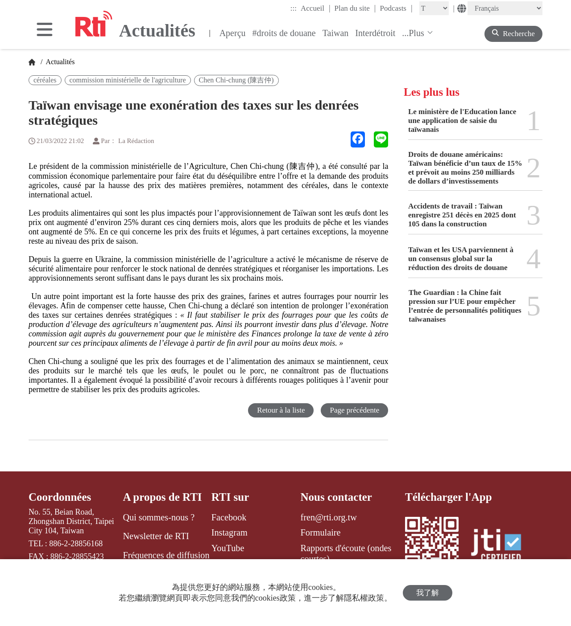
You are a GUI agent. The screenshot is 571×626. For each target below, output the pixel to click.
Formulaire (321, 532)
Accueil (315, 8)
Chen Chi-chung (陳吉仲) (236, 80)
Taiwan (336, 33)
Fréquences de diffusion (166, 555)
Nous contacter (336, 497)
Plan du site (355, 8)
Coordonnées (60, 497)
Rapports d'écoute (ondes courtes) (346, 553)
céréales (45, 80)
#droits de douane (284, 33)
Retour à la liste (281, 410)
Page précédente (354, 410)
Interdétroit (375, 33)
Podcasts (396, 8)
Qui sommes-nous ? (158, 517)
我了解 (427, 593)
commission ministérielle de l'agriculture (128, 80)
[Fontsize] (434, 8)
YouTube (227, 548)
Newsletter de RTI (156, 536)
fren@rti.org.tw (329, 517)
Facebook (229, 517)
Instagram (229, 532)
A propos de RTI (162, 497)
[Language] (505, 8)
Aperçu (232, 33)
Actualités (59, 61)
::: (293, 8)
